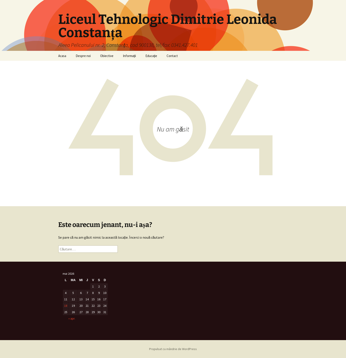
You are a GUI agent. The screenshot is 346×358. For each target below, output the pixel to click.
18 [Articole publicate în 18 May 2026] (65, 306)
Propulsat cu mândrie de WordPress (173, 349)
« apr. (71, 318)
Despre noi (83, 56)
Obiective (106, 56)
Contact (172, 56)
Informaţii (129, 56)
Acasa (62, 56)
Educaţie (151, 56)
